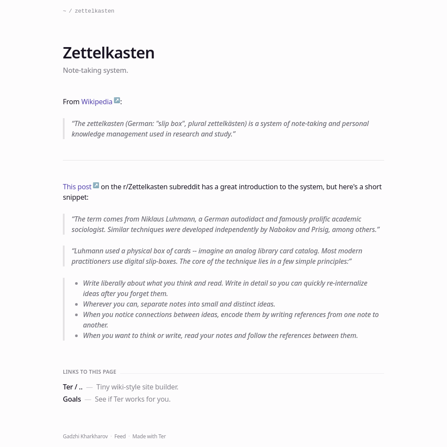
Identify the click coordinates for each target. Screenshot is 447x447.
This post (77, 186)
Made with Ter (149, 436)
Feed (120, 436)
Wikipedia (96, 101)
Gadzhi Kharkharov (85, 436)
